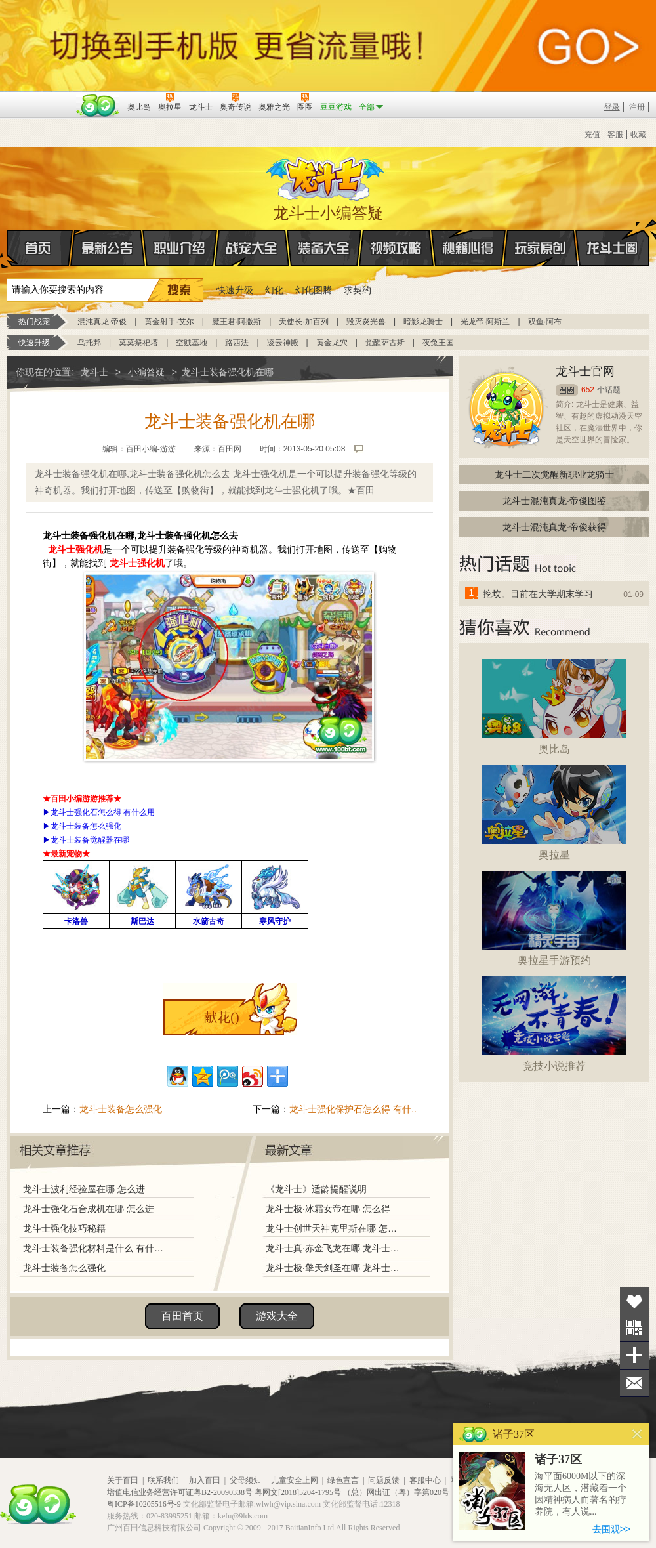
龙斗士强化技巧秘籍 (64, 1228)
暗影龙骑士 (423, 321)
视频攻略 (396, 248)
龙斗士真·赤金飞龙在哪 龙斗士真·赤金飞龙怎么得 (334, 1248)
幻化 (274, 290)
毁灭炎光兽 (366, 321)
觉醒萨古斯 (385, 342)
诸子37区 (558, 1459)
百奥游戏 (39, 98)
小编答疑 (146, 372)
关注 (634, 1327)
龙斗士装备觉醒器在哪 (90, 840)
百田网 (98, 105)
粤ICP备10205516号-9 (144, 1504)
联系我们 (163, 1480)
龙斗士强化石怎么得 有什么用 (103, 812)
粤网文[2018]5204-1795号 (298, 1492)
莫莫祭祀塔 (138, 342)
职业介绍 (179, 248)
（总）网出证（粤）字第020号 (396, 1492)
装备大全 (324, 248)
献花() (221, 1017)
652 (587, 389)
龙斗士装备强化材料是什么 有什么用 (96, 1248)
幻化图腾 (313, 290)
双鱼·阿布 (545, 321)
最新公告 (107, 248)
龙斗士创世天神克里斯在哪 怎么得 (334, 1228)
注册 (637, 107)
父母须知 (245, 1480)
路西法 (237, 342)
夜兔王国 (438, 342)
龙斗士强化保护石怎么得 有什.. (353, 1109)
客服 (615, 134)
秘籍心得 (468, 248)
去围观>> (611, 1529)
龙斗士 (326, 176)
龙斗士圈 (612, 235)
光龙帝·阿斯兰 (485, 321)
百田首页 (182, 1316)
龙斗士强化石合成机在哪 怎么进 (88, 1208)
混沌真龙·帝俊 (102, 321)
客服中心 (425, 1480)
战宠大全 (252, 248)
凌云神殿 (282, 342)
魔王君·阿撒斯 (236, 321)
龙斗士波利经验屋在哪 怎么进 (84, 1189)
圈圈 (567, 390)
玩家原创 (540, 248)
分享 (634, 1355)
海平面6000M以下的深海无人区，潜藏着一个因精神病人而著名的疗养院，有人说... (580, 1494)
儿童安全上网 (294, 1480)
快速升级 (234, 290)
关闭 (637, 1434)
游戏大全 (277, 1316)
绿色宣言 (343, 1480)
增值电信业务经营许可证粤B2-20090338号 (180, 1492)
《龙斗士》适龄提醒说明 (316, 1189)
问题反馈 (384, 1480)
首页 (8, 248)
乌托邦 (89, 342)
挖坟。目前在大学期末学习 (538, 594)
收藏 (638, 134)
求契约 (357, 290)
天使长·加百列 (303, 321)
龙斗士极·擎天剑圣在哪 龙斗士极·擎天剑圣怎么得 (334, 1268)
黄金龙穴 (332, 342)
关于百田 (122, 1480)
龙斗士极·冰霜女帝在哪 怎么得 (328, 1208)
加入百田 (204, 1480)
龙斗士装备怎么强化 (86, 826)
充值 (592, 134)
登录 (612, 107)
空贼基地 (191, 342)
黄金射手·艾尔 (169, 321)
